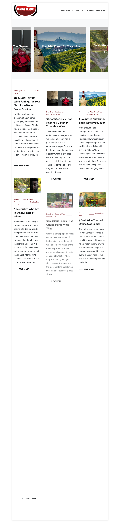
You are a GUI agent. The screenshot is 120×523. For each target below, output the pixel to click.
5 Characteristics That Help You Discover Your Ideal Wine (59, 123)
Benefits (75, 11)
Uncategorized (19, 91)
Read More (24, 165)
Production (100, 11)
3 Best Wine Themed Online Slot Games (91, 224)
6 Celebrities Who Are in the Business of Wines (26, 213)
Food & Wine (65, 11)
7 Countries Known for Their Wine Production (60, 48)
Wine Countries (87, 11)
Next (28, 499)
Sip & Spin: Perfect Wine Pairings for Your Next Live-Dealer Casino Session (27, 103)
